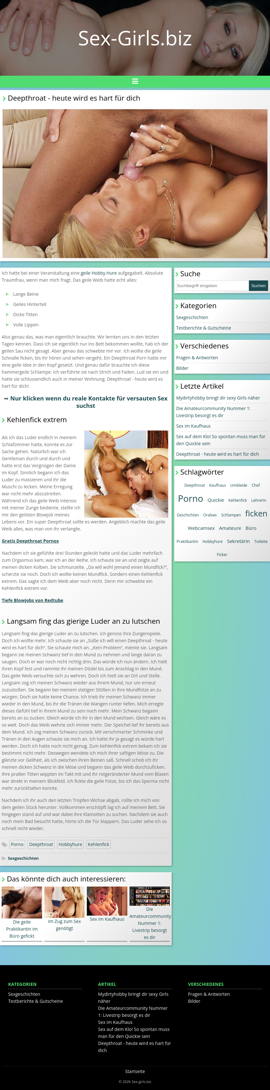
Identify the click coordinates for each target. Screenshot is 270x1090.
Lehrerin (258, 500)
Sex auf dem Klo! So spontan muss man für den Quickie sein (221, 439)
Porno (17, 844)
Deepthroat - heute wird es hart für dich (217, 454)
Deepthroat (41, 844)
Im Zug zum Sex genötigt (64, 909)
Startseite (135, 1071)
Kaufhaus (217, 485)
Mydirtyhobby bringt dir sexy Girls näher (218, 398)
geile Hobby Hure (99, 273)
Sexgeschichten (23, 858)
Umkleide (238, 485)
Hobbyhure (70, 844)
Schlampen (231, 515)
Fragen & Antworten (197, 357)
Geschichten (188, 515)
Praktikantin (187, 541)
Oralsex (210, 515)
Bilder (182, 368)
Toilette (261, 541)
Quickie (215, 500)
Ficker (222, 554)
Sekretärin (238, 541)
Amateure (230, 528)
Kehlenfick (98, 844)
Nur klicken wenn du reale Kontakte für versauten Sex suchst (89, 402)
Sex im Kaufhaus (107, 904)
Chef (256, 485)
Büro (250, 528)
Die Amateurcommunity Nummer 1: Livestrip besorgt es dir (150, 914)
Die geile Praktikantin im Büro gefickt (22, 913)
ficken (256, 513)
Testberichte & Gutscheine (203, 328)
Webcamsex (201, 528)
